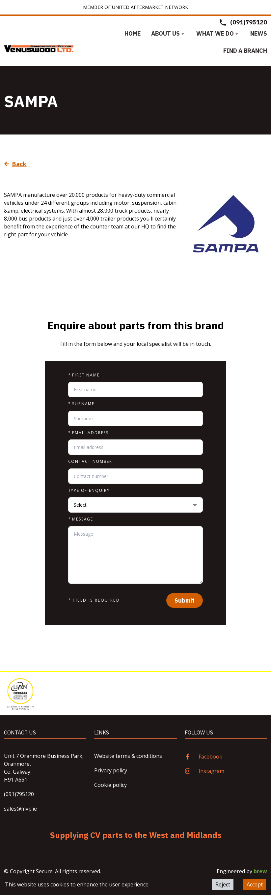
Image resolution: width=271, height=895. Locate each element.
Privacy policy (110, 770)
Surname (81, 403)
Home (132, 33)
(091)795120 (19, 794)
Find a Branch (245, 50)
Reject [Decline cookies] (222, 884)
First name (84, 375)
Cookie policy (110, 785)
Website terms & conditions (128, 756)
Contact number (90, 461)
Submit (185, 600)
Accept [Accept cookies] (255, 884)
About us (168, 33)
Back (15, 164)
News (258, 33)
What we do (218, 33)
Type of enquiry (89, 490)
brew (260, 871)
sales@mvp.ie (20, 808)
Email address (88, 432)
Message (81, 519)
